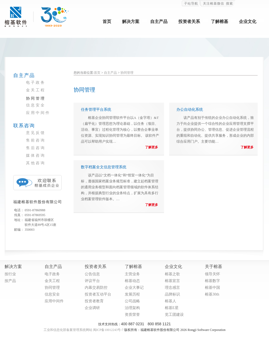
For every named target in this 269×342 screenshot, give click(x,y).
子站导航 (191, 3)
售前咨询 (35, 140)
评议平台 (92, 281)
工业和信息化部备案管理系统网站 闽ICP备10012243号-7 (84, 330)
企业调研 (92, 308)
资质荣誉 (132, 315)
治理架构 (132, 308)
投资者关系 (189, 21)
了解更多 (151, 147)
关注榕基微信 (213, 3)
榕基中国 (212, 288)
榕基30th (212, 294)
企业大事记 (134, 288)
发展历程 (132, 294)
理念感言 (172, 288)
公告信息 (92, 274)
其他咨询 (35, 163)
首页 (107, 21)
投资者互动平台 (98, 294)
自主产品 (159, 21)
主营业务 (132, 274)
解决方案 (130, 21)
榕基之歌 (172, 274)
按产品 (10, 281)
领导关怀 (212, 274)
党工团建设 (174, 315)
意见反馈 (35, 133)
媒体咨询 (35, 155)
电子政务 (35, 83)
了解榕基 (219, 21)
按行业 (10, 274)
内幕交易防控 (96, 288)
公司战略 (132, 301)
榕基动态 (132, 281)
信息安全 (35, 105)
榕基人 (170, 301)
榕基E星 (172, 308)
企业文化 (247, 21)
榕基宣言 (172, 281)
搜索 (229, 3)
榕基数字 (212, 281)
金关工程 (35, 90)
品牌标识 (172, 294)
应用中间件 (38, 113)
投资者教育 (94, 301)
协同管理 (35, 98)
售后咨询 (35, 148)
